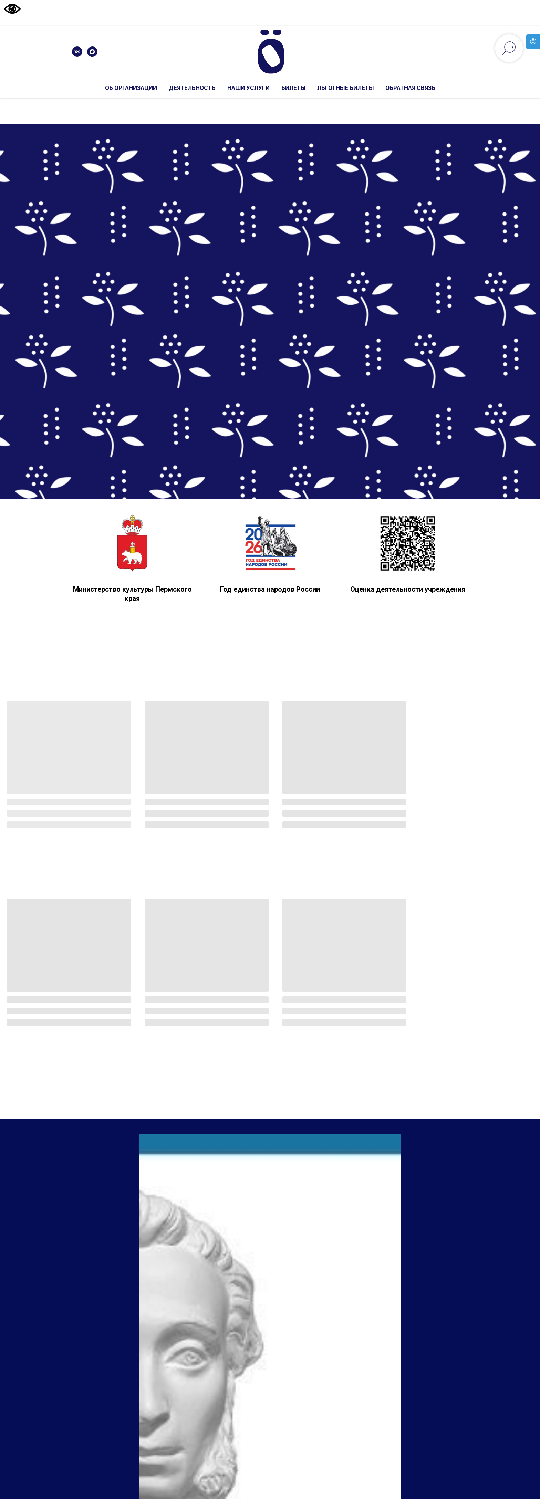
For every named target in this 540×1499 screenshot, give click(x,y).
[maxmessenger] (92, 51)
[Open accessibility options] (533, 41)
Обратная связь (410, 87)
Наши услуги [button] (248, 87)
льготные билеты (345, 87)
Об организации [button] (131, 87)
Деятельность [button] (192, 87)
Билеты (293, 87)
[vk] (77, 51)
